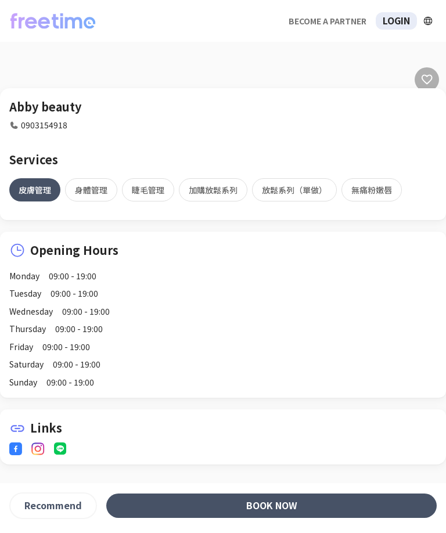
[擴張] (428, 20)
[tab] (34, 189)
